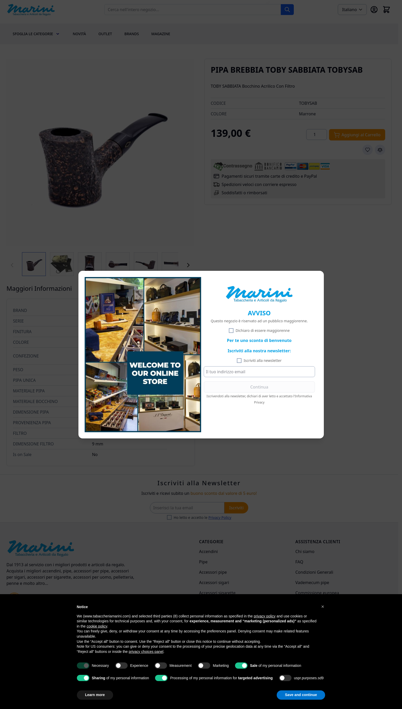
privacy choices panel (146, 652)
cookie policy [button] (97, 626)
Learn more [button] (95, 695)
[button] (323, 606)
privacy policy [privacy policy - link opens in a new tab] (264, 616)
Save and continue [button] (301, 695)
